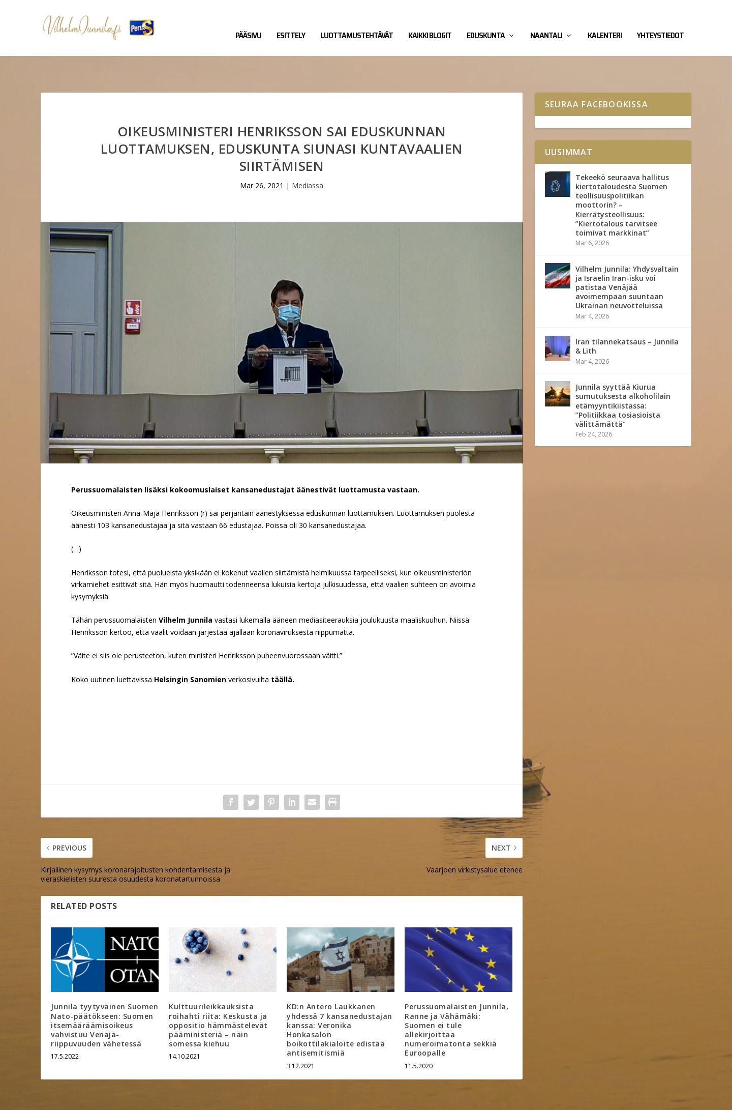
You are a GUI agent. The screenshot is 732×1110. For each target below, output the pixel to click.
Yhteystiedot (660, 21)
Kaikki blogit (429, 21)
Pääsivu (248, 21)
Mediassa (307, 154)
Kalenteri (605, 21)
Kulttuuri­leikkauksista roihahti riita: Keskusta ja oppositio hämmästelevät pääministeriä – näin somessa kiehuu (218, 993)
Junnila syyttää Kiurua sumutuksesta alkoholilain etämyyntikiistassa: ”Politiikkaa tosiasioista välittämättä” (622, 373)
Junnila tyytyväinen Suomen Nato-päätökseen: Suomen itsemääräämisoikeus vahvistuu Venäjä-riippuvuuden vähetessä (104, 993)
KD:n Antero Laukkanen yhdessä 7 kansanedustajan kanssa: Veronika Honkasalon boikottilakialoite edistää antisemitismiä (339, 998)
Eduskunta (486, 21)
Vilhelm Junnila (74, 1098)
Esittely (291, 21)
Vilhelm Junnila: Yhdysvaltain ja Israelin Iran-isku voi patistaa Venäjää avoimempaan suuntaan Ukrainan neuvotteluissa (627, 255)
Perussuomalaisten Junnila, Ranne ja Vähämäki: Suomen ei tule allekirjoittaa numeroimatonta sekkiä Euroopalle (456, 998)
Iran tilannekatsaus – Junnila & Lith (627, 314)
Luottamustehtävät (356, 21)
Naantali (546, 21)
